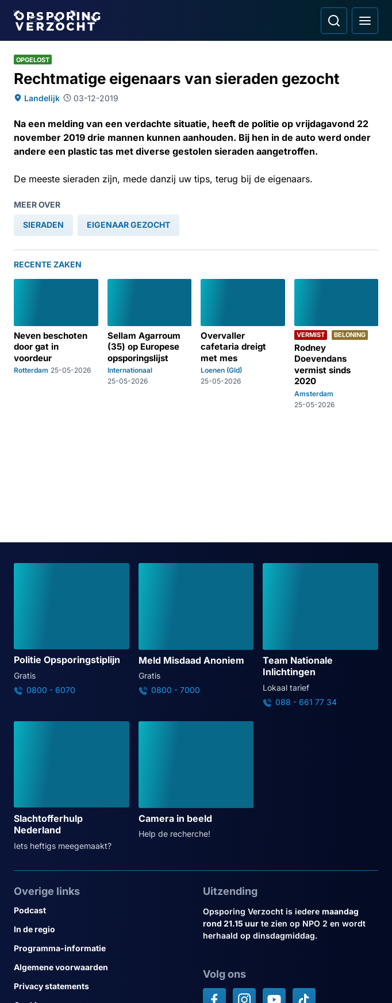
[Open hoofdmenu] (365, 20)
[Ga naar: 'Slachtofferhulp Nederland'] (71, 786)
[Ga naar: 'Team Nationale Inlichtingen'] (320, 635)
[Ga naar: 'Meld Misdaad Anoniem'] (196, 629)
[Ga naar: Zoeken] (334, 20)
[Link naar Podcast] (101, 910)
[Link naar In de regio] (101, 929)
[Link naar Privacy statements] (101, 986)
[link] (43, 225)
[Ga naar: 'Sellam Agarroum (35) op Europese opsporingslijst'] (149, 343)
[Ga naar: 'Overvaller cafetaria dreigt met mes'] (243, 343)
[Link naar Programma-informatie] (101, 948)
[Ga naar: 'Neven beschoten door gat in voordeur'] (56, 343)
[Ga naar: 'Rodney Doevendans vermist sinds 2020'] (336, 343)
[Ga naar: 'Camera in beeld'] (196, 780)
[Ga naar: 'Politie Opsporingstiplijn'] (71, 629)
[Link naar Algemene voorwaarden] (101, 967)
